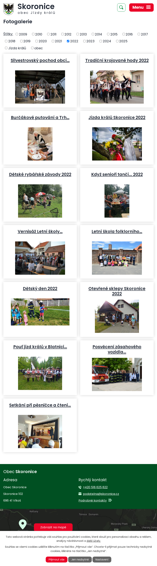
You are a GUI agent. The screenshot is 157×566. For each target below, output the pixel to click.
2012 (67, 34)
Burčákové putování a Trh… (40, 117)
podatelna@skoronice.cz (101, 494)
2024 (107, 41)
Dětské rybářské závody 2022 (40, 174)
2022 (74, 41)
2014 (98, 34)
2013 (83, 34)
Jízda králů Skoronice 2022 (116, 117)
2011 (53, 34)
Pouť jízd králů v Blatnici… (40, 346)
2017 (144, 34)
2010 (38, 34)
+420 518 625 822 (95, 487)
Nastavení (101, 559)
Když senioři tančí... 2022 (117, 174)
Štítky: (8, 34)
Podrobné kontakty (92, 500)
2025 (123, 41)
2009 (23, 34)
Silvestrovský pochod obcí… (40, 60)
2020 (43, 41)
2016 (129, 34)
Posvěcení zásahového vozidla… (117, 349)
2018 (11, 41)
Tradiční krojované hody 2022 (117, 60)
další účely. (94, 541)
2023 (90, 41)
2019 (26, 41)
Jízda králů (17, 48)
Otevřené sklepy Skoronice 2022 (116, 291)
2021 (58, 41)
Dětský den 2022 (40, 288)
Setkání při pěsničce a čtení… (40, 405)
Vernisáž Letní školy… (40, 231)
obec (38, 48)
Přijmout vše (56, 559)
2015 (114, 34)
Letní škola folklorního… (117, 231)
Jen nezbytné (80, 559)
